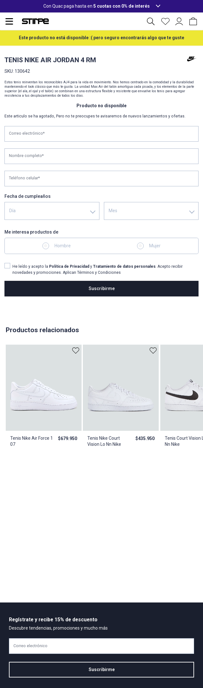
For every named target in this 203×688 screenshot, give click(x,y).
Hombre (62, 245)
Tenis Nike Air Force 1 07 (31, 441)
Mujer (155, 245)
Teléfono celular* (24, 178)
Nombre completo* (26, 155)
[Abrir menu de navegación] (9, 21)
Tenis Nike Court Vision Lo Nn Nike (104, 441)
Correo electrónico (30, 646)
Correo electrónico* (27, 133)
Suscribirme (102, 288)
